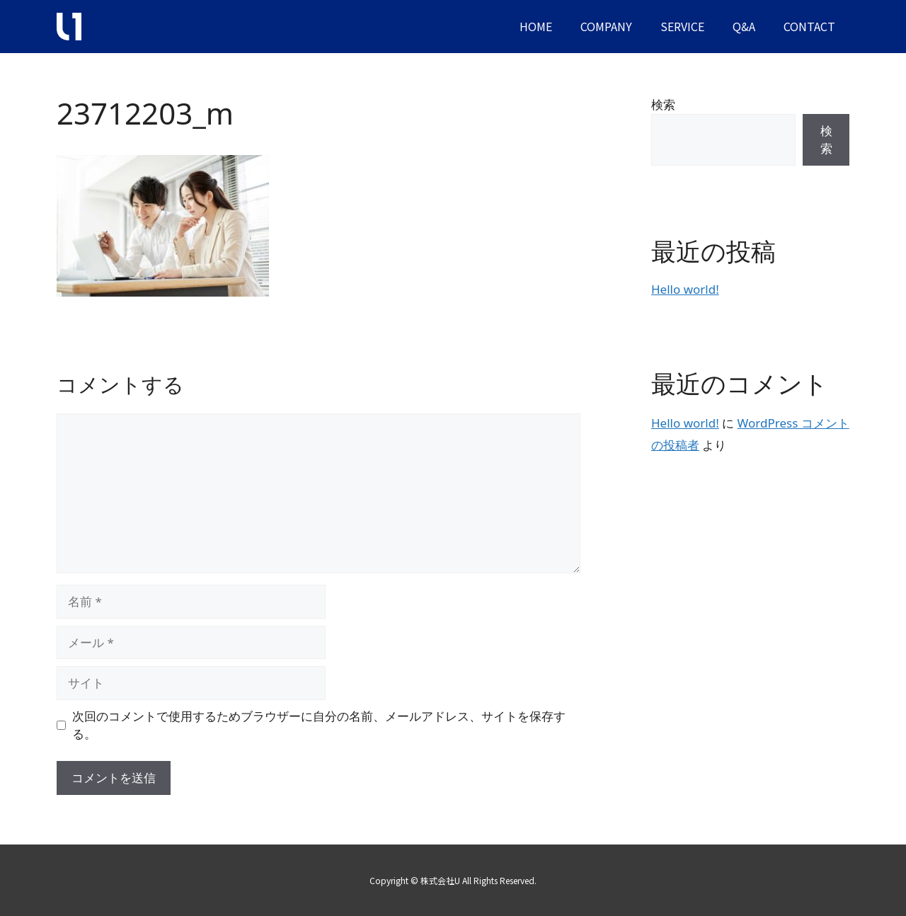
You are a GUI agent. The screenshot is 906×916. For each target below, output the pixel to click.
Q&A (744, 26)
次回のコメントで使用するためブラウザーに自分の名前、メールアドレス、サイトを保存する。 (319, 725)
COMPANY (606, 26)
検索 (663, 104)
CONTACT (809, 26)
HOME (536, 26)
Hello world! (685, 289)
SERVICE (682, 26)
